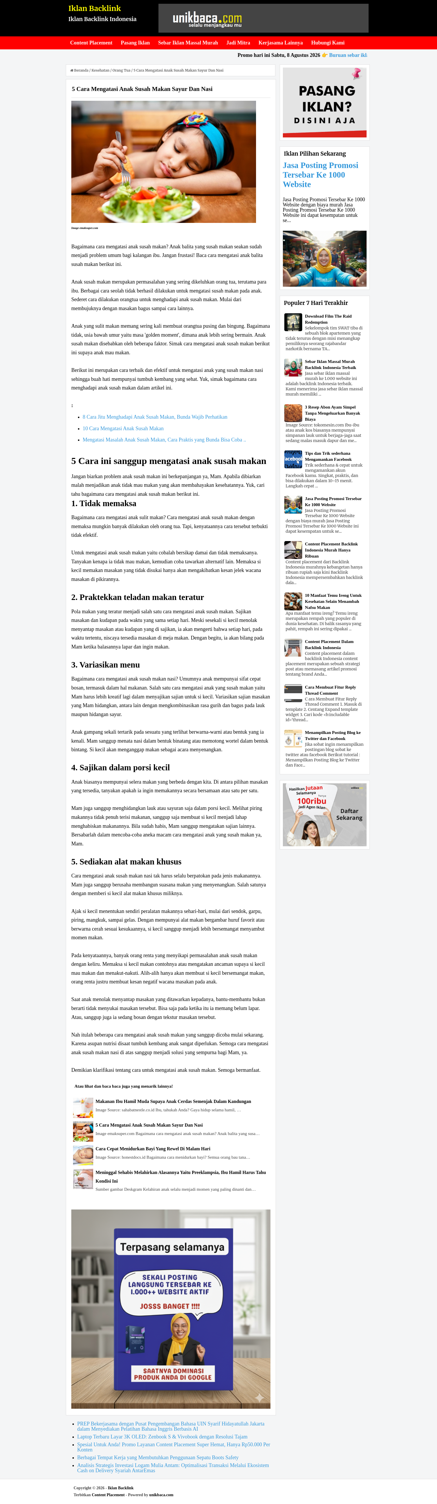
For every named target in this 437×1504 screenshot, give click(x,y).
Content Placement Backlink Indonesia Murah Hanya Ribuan (331, 550)
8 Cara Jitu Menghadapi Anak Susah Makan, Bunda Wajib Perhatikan (155, 417)
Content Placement (108, 1495)
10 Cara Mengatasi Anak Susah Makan (123, 428)
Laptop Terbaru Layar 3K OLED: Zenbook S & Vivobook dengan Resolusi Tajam (162, 1437)
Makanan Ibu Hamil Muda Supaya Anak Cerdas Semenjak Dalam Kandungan (173, 1101)
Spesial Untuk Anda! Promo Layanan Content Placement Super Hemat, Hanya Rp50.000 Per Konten (173, 1447)
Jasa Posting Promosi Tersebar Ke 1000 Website (320, 175)
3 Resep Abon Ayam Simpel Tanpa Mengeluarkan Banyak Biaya (332, 413)
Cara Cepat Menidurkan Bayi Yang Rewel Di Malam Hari (153, 1148)
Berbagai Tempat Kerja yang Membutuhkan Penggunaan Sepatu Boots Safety (158, 1457)
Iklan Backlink (94, 8)
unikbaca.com (161, 1495)
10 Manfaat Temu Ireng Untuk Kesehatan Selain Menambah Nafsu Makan (333, 601)
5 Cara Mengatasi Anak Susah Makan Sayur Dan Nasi (149, 1125)
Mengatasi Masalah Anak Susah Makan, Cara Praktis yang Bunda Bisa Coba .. (164, 440)
